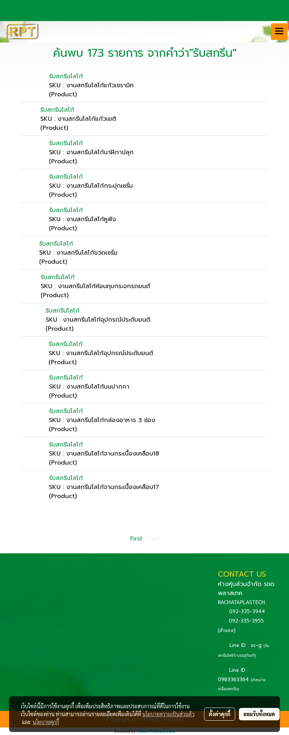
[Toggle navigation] (279, 31)
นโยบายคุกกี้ (46, 721)
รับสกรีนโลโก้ (66, 76)
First (136, 538)
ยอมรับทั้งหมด (259, 714)
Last (152, 538)
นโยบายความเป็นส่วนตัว (168, 714)
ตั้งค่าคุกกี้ (219, 714)
